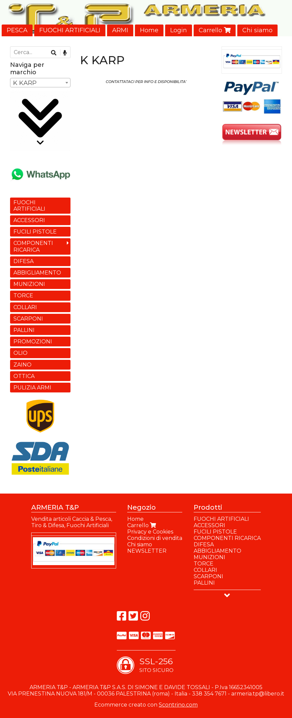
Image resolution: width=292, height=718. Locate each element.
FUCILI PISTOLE (35, 231)
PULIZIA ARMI (32, 387)
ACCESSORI (29, 220)
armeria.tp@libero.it (257, 693)
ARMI (120, 30)
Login (178, 30)
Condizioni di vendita (154, 538)
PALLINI (24, 330)
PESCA (17, 30)
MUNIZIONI (29, 284)
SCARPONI (28, 318)
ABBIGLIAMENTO (37, 272)
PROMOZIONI (32, 341)
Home (149, 30)
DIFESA (23, 261)
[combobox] (40, 82)
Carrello (215, 30)
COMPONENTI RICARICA (33, 246)
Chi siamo (257, 30)
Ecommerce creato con (146, 705)
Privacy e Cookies (150, 532)
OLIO (20, 353)
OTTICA (24, 376)
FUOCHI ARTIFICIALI (69, 30)
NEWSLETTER (146, 551)
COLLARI (25, 307)
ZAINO (22, 365)
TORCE (23, 295)
